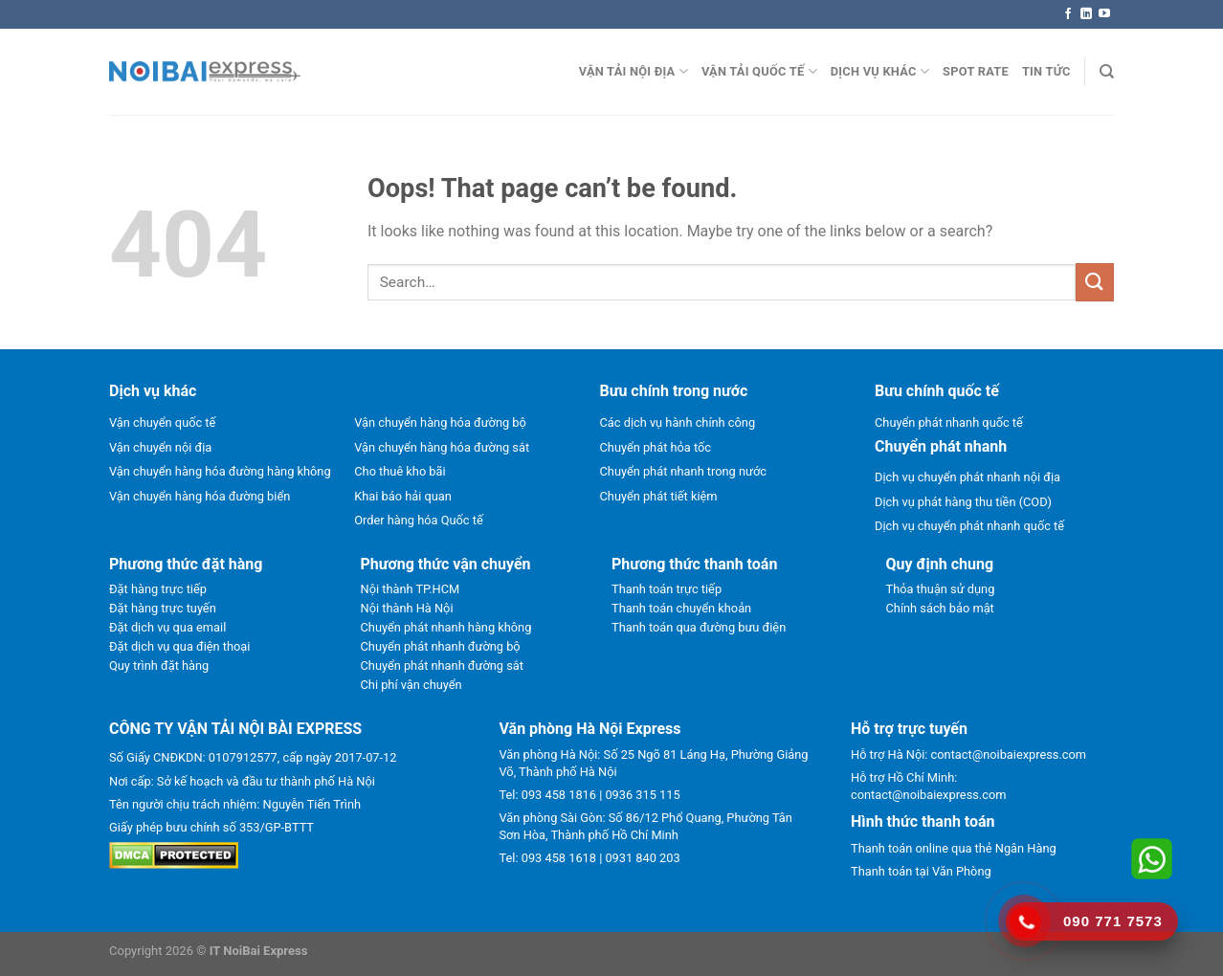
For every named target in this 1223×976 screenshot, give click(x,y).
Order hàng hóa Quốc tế (418, 520)
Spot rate (976, 71)
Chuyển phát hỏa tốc (656, 447)
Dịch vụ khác (880, 71)
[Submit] (1095, 281)
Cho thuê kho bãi (399, 471)
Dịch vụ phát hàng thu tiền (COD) (963, 502)
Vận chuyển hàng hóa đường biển (199, 496)
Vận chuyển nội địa (160, 447)
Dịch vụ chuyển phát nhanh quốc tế (969, 526)
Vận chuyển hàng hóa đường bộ (440, 422)
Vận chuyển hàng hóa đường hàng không (220, 471)
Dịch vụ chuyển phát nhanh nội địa (967, 477)
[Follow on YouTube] (1104, 14)
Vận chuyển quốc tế (162, 422)
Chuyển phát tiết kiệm (659, 496)
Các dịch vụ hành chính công (678, 422)
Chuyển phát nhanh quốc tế (949, 422)
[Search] (1107, 72)
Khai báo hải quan (403, 496)
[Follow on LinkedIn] (1086, 14)
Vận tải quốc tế (759, 71)
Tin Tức (1046, 71)
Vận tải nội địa (633, 71)
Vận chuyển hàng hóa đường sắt (441, 447)
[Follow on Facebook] (1068, 14)
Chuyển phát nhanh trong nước (683, 471)
